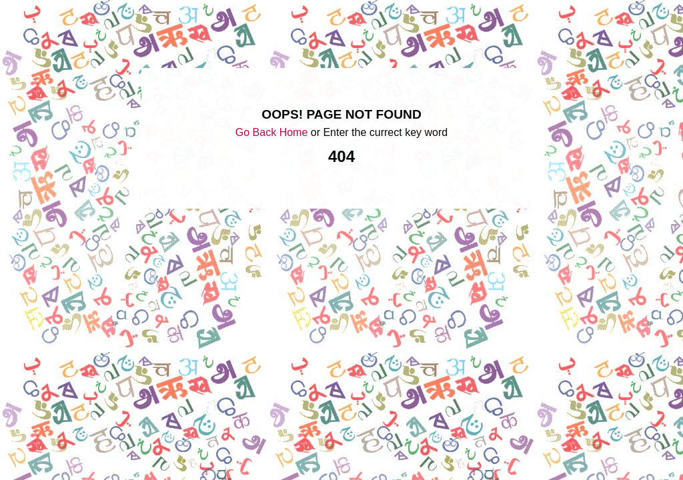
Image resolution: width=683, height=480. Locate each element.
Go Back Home (271, 132)
